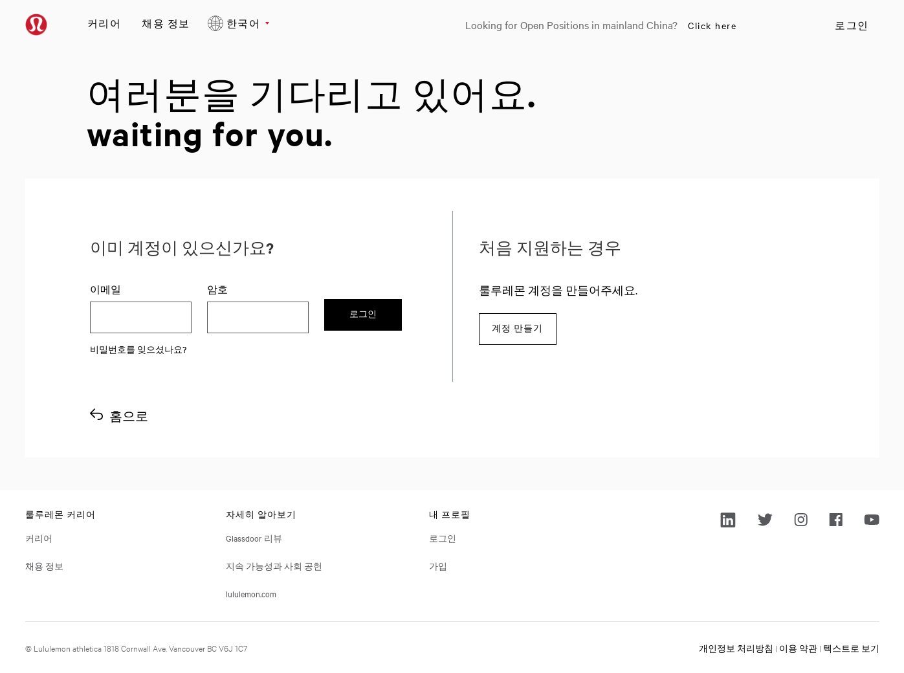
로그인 (852, 25)
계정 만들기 (517, 328)
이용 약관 (798, 648)
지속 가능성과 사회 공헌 (274, 565)
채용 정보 (166, 23)
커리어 (104, 23)
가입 (438, 565)
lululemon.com (251, 593)
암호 (217, 289)
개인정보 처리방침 (736, 648)
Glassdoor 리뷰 (254, 538)
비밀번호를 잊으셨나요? (138, 349)
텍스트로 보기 (851, 648)
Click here (712, 25)
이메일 (105, 289)
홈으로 (128, 415)
